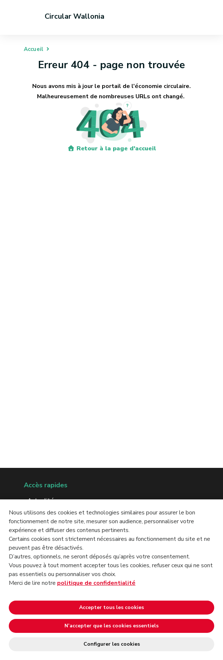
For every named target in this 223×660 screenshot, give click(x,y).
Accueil (34, 49)
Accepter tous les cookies (111, 607)
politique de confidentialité (96, 583)
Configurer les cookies (111, 644)
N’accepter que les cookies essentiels (111, 625)
